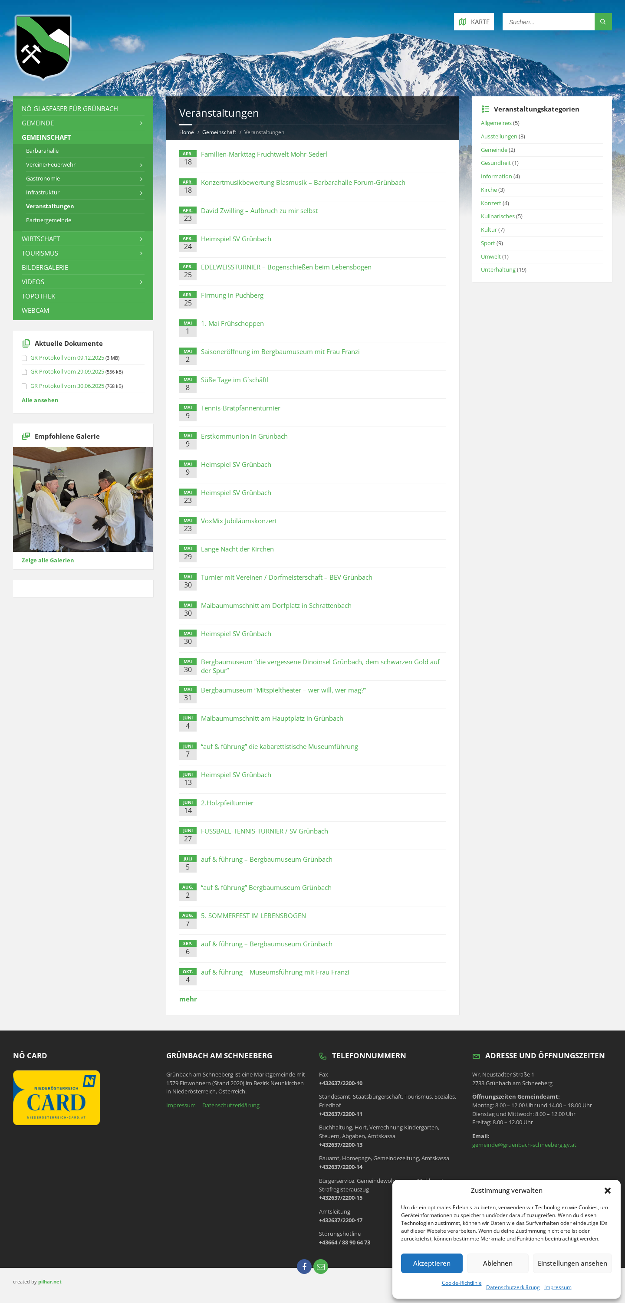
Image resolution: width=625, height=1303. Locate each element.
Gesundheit (496, 163)
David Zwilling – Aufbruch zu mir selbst (259, 210)
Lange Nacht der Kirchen (237, 549)
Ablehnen (498, 1263)
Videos (33, 281)
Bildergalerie (45, 267)
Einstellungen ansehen (572, 1263)
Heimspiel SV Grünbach (236, 238)
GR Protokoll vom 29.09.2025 (67, 371)
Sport (488, 243)
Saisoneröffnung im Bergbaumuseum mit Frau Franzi (280, 351)
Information (496, 176)
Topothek (38, 296)
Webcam (35, 310)
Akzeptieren (432, 1263)
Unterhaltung (498, 269)
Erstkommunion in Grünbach (244, 436)
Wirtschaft (41, 238)
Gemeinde (38, 122)
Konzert (491, 203)
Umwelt (491, 256)
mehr (188, 998)
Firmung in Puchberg (232, 295)
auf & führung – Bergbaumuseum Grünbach (266, 859)
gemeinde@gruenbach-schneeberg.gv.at (524, 1145)
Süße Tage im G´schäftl (235, 379)
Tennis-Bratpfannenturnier (240, 408)
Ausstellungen (499, 136)
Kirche (489, 190)
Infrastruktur (42, 192)
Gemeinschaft (219, 132)
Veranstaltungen (50, 206)
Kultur (489, 229)
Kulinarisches (498, 216)
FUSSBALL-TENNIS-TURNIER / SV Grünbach (264, 831)
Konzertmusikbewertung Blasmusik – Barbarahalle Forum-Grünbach (303, 182)
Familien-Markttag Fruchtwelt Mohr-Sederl (264, 154)
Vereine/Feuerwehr (51, 164)
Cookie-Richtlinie (462, 1283)
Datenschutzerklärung (513, 1287)
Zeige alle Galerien (48, 560)
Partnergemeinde (48, 220)
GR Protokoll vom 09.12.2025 (67, 357)
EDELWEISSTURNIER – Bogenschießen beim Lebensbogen (286, 267)
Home (186, 132)
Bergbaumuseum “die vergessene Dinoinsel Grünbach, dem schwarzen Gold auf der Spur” (320, 666)
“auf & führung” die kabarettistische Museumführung (279, 746)
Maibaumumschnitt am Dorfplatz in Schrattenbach (276, 605)
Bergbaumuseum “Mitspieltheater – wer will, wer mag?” (283, 690)
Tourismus (40, 253)
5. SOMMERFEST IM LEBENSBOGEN (253, 915)
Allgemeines (496, 123)
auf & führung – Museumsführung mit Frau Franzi (275, 972)
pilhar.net (50, 1281)
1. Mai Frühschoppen (232, 323)
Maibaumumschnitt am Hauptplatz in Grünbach (272, 718)
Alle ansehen (40, 400)
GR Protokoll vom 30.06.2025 (67, 386)
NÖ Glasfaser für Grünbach (70, 108)
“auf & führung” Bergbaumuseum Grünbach (266, 887)
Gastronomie (43, 178)
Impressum (558, 1287)
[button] (607, 1190)
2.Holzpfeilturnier (227, 802)
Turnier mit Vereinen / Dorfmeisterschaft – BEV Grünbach (286, 577)
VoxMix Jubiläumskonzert (239, 520)
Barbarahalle (42, 150)
